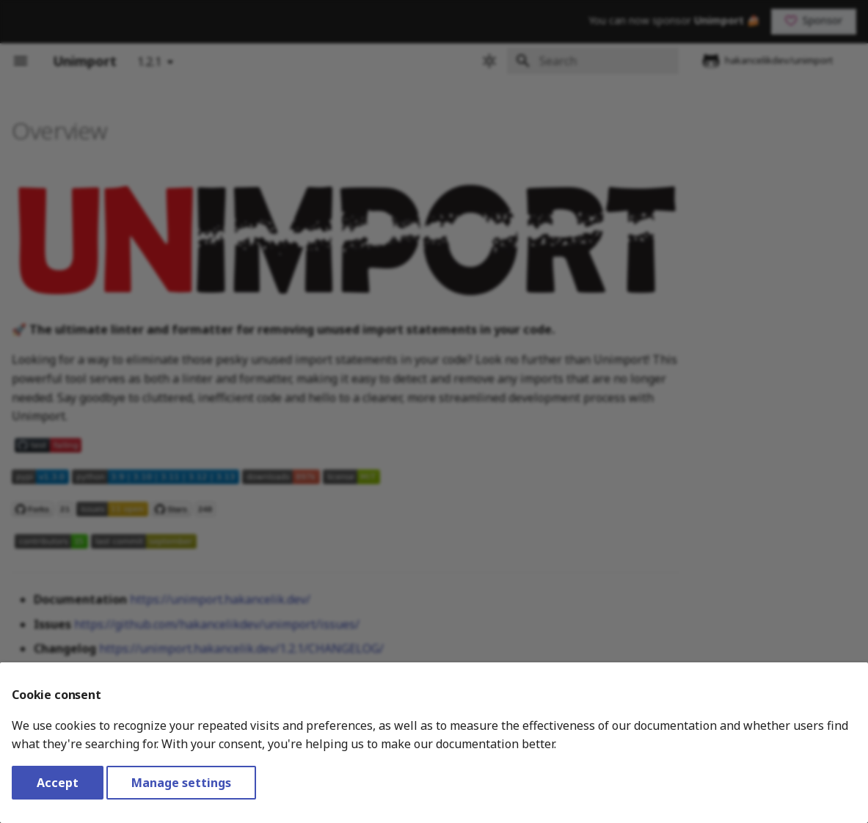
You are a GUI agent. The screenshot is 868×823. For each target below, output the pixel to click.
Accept (58, 783)
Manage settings (181, 783)
